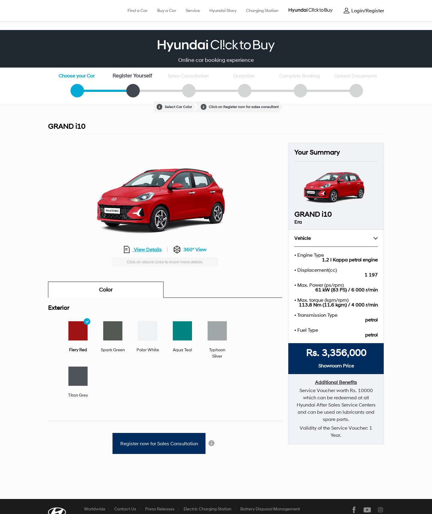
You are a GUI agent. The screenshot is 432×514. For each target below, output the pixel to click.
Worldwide (94, 508)
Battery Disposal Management (270, 508)
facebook (354, 509)
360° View (194, 249)
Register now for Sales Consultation (159, 443)
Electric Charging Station (207, 508)
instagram (380, 509)
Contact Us (125, 508)
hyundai (70, 11)
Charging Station (262, 10)
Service (193, 10)
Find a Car (138, 10)
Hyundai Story (222, 10)
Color (105, 289)
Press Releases (160, 508)
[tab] (78, 337)
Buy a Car (166, 10)
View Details (147, 249)
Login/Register (367, 10)
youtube (367, 509)
